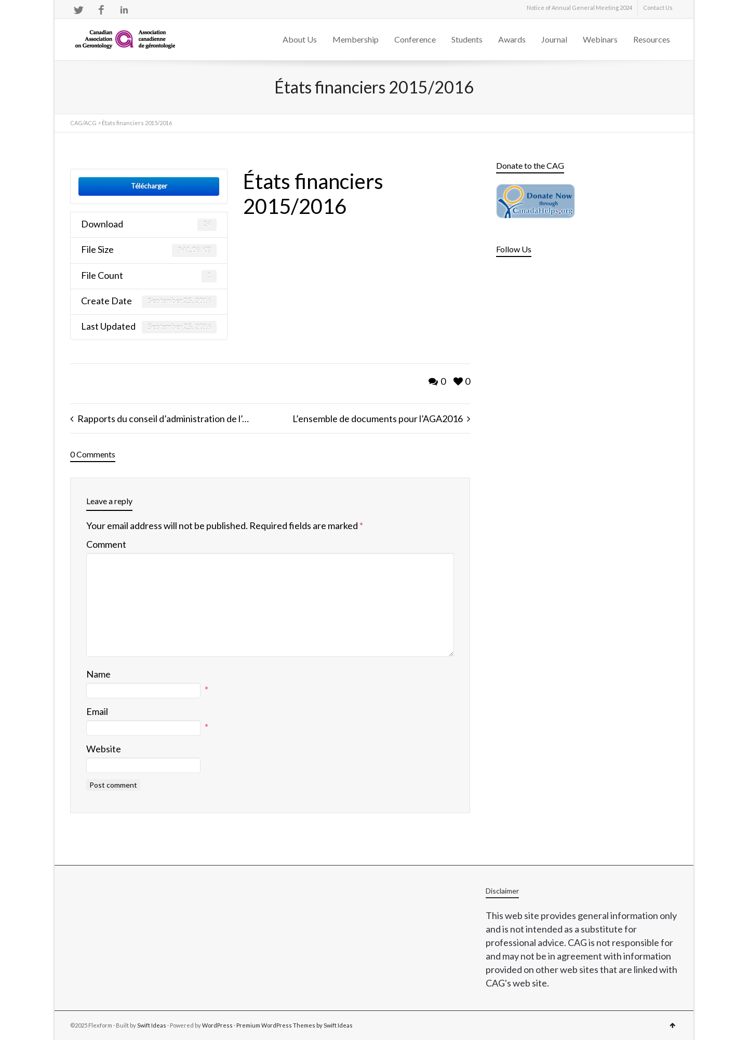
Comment (106, 544)
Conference (415, 39)
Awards (512, 39)
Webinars (600, 39)
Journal (554, 39)
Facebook (101, 10)
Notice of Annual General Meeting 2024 (579, 7)
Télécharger (149, 186)
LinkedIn (124, 10)
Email (97, 711)
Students (467, 39)
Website (103, 748)
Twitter (78, 10)
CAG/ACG (83, 122)
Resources (651, 39)
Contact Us (658, 7)
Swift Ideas (151, 1025)
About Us (300, 39)
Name (98, 674)
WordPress (217, 1025)
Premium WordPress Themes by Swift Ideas (294, 1025)
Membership (355, 39)
